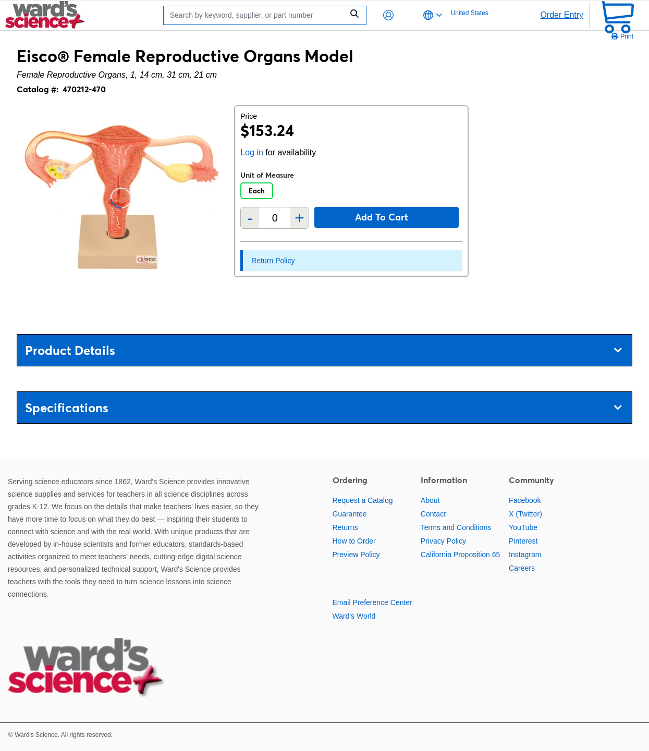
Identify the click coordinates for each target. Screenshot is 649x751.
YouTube (523, 527)
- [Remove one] (250, 217)
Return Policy (273, 260)
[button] (388, 15)
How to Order (354, 541)
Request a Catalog (363, 500)
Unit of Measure (267, 175)
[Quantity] (274, 218)
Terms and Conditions (456, 527)
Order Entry (561, 14)
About (430, 500)
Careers (522, 568)
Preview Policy (356, 554)
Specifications (323, 407)
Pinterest (523, 541)
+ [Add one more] (299, 217)
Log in (251, 152)
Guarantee (350, 514)
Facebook (525, 500)
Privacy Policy (443, 541)
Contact (433, 514)
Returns (345, 527)
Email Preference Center (372, 602)
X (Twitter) (525, 514)
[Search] (256, 15)
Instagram (525, 554)
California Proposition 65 (460, 554)
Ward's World (354, 616)
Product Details (323, 350)
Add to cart (381, 217)
